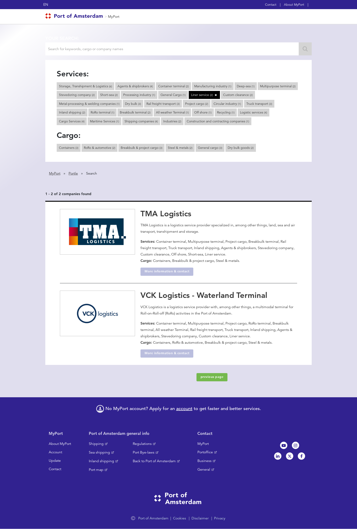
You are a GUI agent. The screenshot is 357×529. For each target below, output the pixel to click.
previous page (212, 377)
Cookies (179, 518)
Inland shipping (101, 461)
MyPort (113, 16)
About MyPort (294, 4)
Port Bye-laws (143, 452)
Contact (270, 4)
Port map (96, 469)
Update (55, 460)
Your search (61, 38)
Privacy (219, 518)
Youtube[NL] (283, 445)
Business (204, 461)
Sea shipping (99, 452)
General (203, 469)
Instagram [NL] (295, 445)
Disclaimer (200, 518)
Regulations (142, 443)
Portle (73, 173)
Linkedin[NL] (277, 456)
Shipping (96, 443)
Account (55, 452)
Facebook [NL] (301, 456)
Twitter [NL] (289, 456)
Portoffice (205, 452)
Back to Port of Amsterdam (154, 461)
